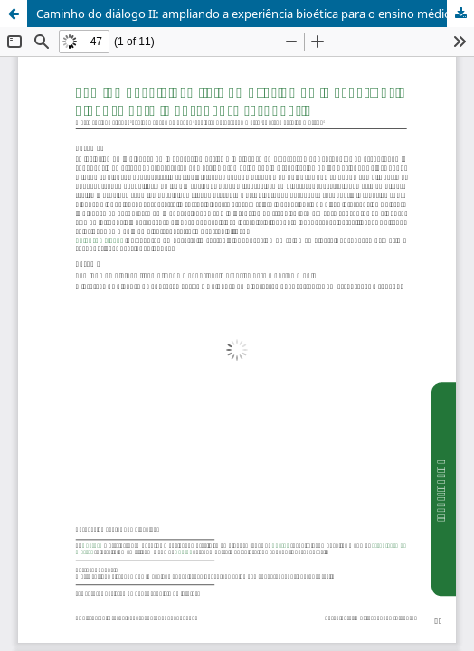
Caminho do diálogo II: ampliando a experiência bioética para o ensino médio (243, 13)
